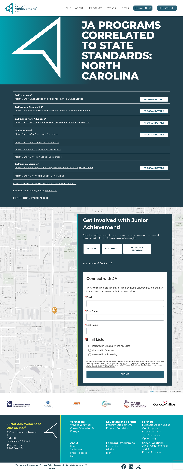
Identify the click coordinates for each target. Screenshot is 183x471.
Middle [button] (110, 449)
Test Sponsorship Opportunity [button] (151, 437)
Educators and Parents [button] (121, 422)
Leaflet (151, 391)
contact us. (51, 190)
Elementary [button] (113, 446)
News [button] (73, 456)
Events (111, 8)
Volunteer (111, 248)
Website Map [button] (76, 465)
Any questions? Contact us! (97, 263)
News (125, 8)
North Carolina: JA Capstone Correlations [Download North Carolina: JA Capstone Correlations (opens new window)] (37, 142)
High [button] (108, 453)
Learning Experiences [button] (120, 443)
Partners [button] (147, 422)
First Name (92, 311)
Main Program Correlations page (30, 197)
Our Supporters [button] (151, 428)
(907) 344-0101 (15, 448)
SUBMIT (125, 374)
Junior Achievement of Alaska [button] (155, 447)
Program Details (154, 99)
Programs (95, 8)
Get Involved (167, 8)
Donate (92, 248)
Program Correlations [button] (118, 428)
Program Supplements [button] (119, 425)
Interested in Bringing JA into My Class (111, 346)
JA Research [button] (77, 449)
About (79, 8)
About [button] (74, 443)
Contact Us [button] (14, 445)
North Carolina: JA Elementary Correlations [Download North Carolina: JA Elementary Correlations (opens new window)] (38, 149)
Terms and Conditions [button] (26, 465)
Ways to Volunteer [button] (80, 425)
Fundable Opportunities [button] (156, 425)
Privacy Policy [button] (47, 465)
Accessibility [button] (61, 465)
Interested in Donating (103, 350)
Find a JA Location (152, 452)
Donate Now (143, 8)
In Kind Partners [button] (151, 431)
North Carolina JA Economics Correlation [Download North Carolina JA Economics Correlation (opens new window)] (37, 134)
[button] (84, 8)
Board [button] (73, 446)
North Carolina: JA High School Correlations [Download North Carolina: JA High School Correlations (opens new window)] (38, 156)
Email (89, 297)
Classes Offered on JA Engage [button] (82, 430)
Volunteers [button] (77, 422)
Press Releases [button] (78, 453)
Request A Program (137, 249)
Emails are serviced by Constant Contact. (100, 366)
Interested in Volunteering (104, 354)
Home (67, 8)
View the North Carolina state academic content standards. (44, 183)
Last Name (92, 325)
